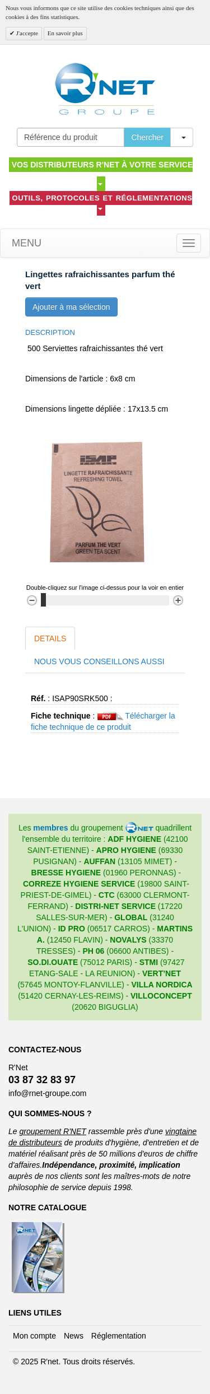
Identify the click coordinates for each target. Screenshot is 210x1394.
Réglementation (118, 1335)
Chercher (147, 137)
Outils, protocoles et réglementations (102, 202)
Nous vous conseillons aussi (99, 661)
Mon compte (34, 1335)
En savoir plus (65, 33)
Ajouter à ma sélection (71, 306)
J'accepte (26, 33)
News (73, 1335)
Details (50, 638)
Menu (25, 243)
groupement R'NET (52, 1131)
